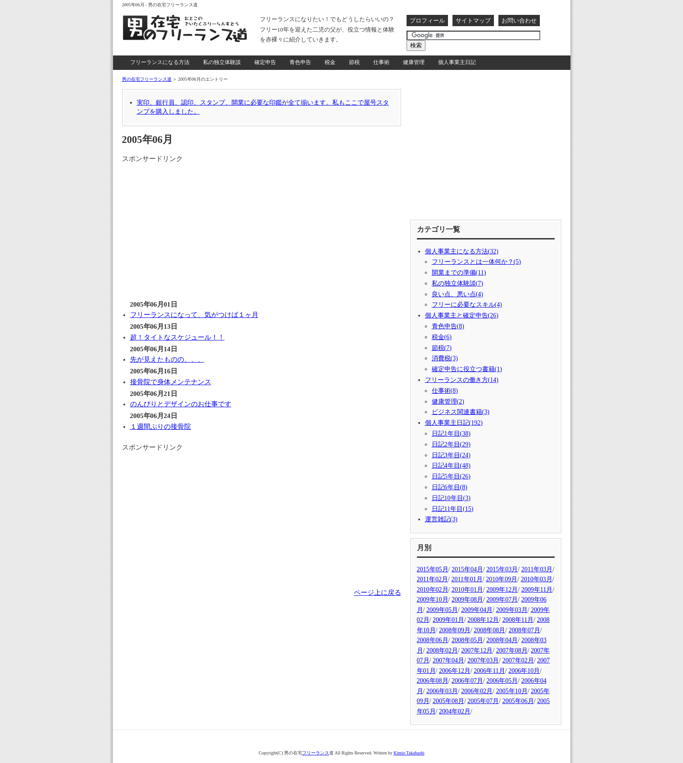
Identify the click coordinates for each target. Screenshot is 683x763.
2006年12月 (454, 670)
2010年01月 (467, 589)
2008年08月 (489, 630)
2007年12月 (477, 650)
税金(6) (442, 337)
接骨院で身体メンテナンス (170, 382)
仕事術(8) (445, 390)
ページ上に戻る (377, 592)
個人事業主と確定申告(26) (461, 315)
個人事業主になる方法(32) (461, 251)
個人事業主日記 (457, 62)
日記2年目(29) (451, 444)
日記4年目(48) (451, 465)
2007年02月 (518, 660)
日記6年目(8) (449, 487)
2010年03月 (536, 579)
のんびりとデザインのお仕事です (180, 404)
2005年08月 (448, 701)
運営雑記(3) (441, 519)
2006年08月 (432, 680)
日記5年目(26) (451, 476)
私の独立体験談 (222, 62)
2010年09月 (501, 579)
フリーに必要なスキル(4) (467, 304)
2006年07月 (467, 680)
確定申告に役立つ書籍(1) (467, 369)
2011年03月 (536, 569)
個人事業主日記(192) (454, 422)
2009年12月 (502, 589)
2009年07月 (502, 599)
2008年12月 (483, 619)
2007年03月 (483, 660)
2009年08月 (467, 599)
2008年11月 (518, 619)
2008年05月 (467, 640)
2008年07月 (524, 630)
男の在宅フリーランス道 (147, 79)
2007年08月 (512, 650)
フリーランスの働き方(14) (461, 380)
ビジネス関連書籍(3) (460, 412)
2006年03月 (442, 691)
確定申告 (265, 62)
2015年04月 (467, 569)
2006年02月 (477, 691)
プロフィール (427, 20)
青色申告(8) (448, 326)
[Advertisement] (197, 227)
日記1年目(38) (451, 433)
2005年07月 (483, 701)
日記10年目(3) (451, 498)
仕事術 (381, 62)
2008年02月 (442, 650)
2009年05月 (442, 610)
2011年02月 (432, 579)
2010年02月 (432, 589)
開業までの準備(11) (459, 272)
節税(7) (442, 348)
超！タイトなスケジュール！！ (177, 337)
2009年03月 (512, 610)
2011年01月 (466, 579)
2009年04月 (477, 610)
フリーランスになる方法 (160, 62)
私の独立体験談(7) (457, 283)
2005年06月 (518, 701)
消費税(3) (445, 358)
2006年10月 (524, 670)
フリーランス (315, 752)
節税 (354, 62)
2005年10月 (512, 691)
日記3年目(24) (451, 455)
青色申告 (300, 62)
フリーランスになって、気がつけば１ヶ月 (194, 314)
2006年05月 (502, 680)
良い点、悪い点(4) (457, 294)
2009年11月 (536, 589)
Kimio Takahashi (409, 752)
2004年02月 (454, 711)
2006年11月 (489, 670)
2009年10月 (432, 599)
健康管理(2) (448, 401)
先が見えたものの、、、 (167, 359)
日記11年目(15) (453, 509)
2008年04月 (502, 640)
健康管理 (414, 62)
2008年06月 (432, 640)
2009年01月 (448, 619)
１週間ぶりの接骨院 (160, 426)
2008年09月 (454, 630)
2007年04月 (448, 660)
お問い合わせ (519, 20)
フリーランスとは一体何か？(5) (476, 261)
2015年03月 (502, 569)
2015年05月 (432, 569)
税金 (330, 62)
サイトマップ (473, 20)
